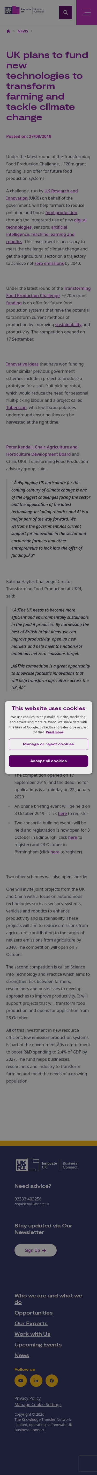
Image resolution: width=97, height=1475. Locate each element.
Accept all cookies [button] (48, 761)
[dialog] (48, 737)
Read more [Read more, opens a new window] (54, 732)
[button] (48, 744)
